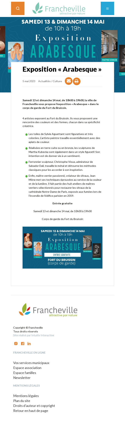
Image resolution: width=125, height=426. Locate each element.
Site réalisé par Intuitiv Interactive (33, 335)
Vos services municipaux (31, 363)
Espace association (27, 368)
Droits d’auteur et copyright (34, 406)
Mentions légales (26, 396)
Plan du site (21, 401)
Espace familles (24, 373)
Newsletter (22, 377)
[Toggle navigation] (107, 8)
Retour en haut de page (30, 410)
